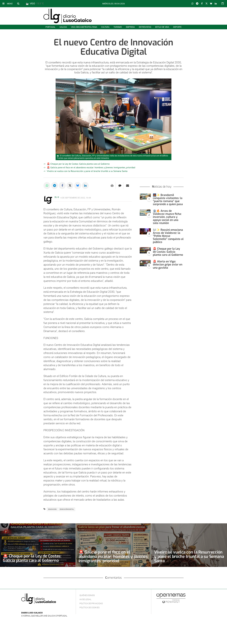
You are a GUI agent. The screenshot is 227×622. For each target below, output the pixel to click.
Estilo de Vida (162, 27)
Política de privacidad (91, 603)
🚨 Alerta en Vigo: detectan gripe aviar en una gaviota (167, 264)
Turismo (118, 27)
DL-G (57, 197)
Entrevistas (145, 27)
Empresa (130, 27)
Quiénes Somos (87, 595)
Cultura (105, 27)
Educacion (52, 509)
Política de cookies (89, 607)
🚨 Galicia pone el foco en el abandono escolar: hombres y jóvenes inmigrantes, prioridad (91, 167)
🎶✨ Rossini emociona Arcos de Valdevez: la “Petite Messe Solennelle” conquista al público (168, 236)
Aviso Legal (85, 599)
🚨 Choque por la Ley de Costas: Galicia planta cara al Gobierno (78, 163)
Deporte (177, 27)
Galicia (63, 27)
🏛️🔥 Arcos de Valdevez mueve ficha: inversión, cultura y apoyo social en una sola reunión (167, 217)
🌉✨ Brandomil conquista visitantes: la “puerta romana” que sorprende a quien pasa (168, 199)
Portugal (50, 27)
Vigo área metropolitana (84, 27)
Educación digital (67, 509)
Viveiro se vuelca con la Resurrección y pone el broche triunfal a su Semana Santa (87, 171)
